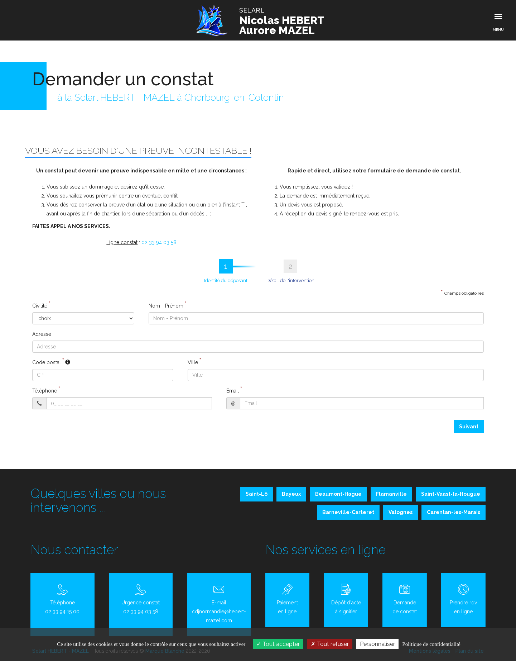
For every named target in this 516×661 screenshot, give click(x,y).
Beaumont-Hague (338, 494)
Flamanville (391, 494)
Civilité (39, 306)
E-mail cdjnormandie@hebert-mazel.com (219, 603)
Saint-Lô (256, 494)
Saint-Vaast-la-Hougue (450, 494)
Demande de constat (404, 599)
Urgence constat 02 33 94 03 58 (140, 599)
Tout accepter (278, 644)
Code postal (46, 362)
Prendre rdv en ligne (463, 599)
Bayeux (291, 494)
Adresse (41, 334)
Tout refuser (330, 644)
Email (232, 391)
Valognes (401, 512)
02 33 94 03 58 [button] (159, 242)
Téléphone (44, 391)
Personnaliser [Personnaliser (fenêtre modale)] (377, 644)
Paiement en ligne (287, 599)
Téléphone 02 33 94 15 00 (62, 599)
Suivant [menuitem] (468, 426)
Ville (193, 362)
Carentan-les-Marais (453, 512)
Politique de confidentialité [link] (431, 644)
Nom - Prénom (166, 306)
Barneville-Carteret (348, 512)
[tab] (226, 271)
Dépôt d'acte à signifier (346, 599)
